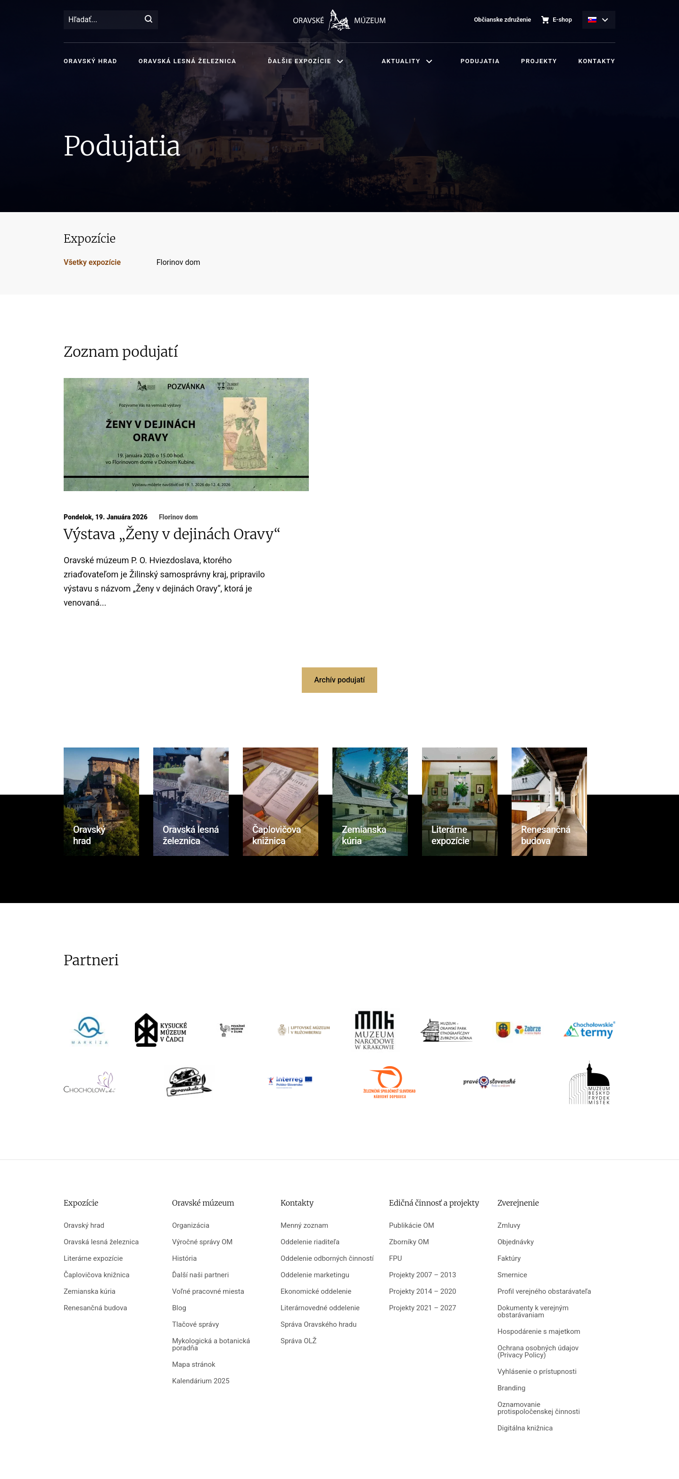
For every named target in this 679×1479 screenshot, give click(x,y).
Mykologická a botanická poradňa (211, 1345)
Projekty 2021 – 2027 (422, 1308)
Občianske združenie (502, 19)
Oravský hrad (90, 61)
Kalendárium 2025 (201, 1381)
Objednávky (515, 1242)
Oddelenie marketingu (315, 1275)
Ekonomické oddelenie (316, 1291)
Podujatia (480, 61)
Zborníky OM (409, 1242)
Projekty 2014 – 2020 (422, 1291)
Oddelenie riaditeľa (310, 1242)
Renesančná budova (95, 1308)
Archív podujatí (339, 679)
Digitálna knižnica (525, 1428)
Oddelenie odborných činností (327, 1258)
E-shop (562, 19)
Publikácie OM (411, 1225)
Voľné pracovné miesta (208, 1291)
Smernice (512, 1275)
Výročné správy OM (202, 1242)
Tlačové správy (195, 1324)
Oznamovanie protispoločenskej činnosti (538, 1408)
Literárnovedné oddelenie (320, 1308)
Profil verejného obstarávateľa (544, 1291)
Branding (511, 1388)
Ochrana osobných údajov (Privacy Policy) (538, 1352)
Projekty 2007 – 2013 (422, 1275)
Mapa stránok (193, 1364)
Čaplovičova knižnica (97, 1275)
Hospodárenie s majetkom (538, 1331)
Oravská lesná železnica (187, 61)
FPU (395, 1258)
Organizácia (190, 1225)
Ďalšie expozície (299, 61)
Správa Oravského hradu (318, 1324)
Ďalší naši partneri (200, 1275)
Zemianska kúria (90, 1291)
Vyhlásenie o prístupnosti (537, 1371)
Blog (179, 1308)
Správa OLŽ (299, 1341)
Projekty (539, 61)
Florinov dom (178, 262)
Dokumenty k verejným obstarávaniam (533, 1312)
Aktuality (401, 61)
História (184, 1258)
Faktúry (509, 1258)
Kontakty (597, 61)
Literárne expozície (93, 1258)
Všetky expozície (92, 262)
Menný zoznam (304, 1225)
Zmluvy (508, 1225)
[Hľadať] (148, 19)
